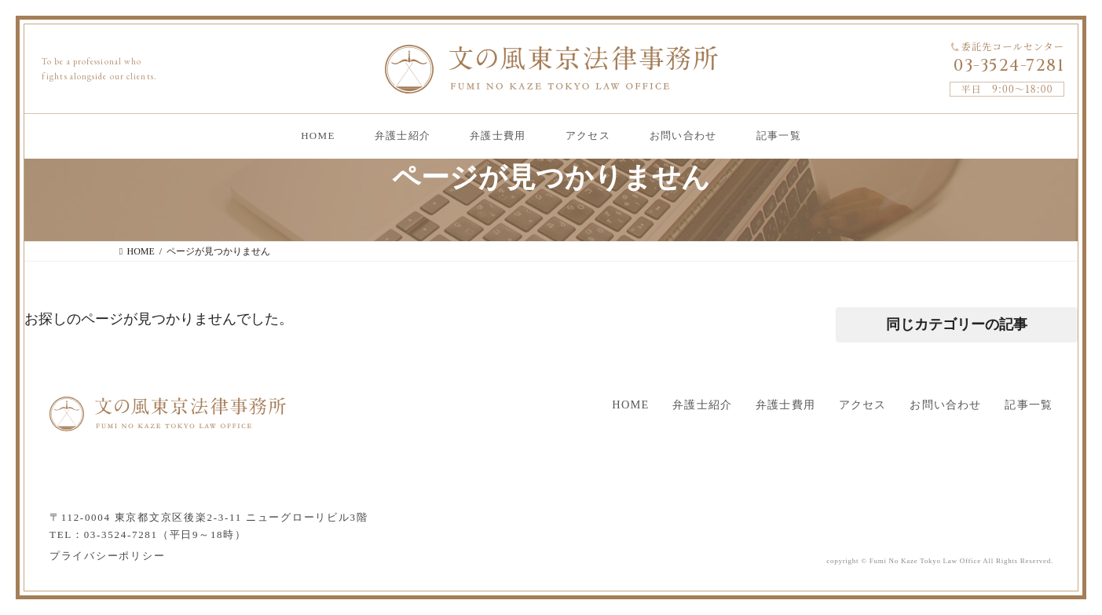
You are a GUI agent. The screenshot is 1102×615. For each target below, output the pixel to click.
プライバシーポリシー (107, 556)
